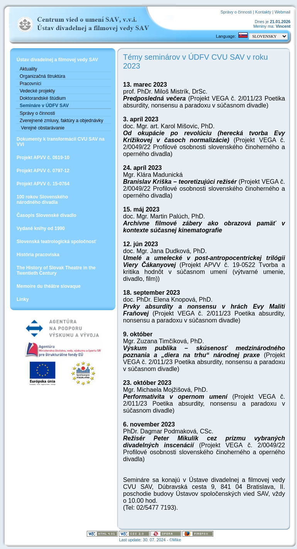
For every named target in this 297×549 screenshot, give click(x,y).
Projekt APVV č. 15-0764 (43, 183)
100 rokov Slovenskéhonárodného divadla (42, 199)
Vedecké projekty (37, 91)
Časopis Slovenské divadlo (46, 215)
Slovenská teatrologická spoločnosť (56, 241)
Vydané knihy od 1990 (41, 228)
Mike (176, 539)
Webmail (282, 12)
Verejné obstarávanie (42, 128)
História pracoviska (38, 254)
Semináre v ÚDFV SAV (44, 105)
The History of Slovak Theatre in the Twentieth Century (56, 270)
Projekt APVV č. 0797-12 (43, 170)
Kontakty (263, 12)
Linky (23, 299)
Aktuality (28, 69)
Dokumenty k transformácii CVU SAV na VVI (61, 141)
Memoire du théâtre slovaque (49, 286)
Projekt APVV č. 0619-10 (43, 157)
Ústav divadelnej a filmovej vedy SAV (57, 59)
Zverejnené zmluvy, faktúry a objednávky (61, 120)
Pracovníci (30, 83)
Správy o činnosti (236, 12)
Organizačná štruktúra (42, 76)
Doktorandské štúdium (43, 98)
